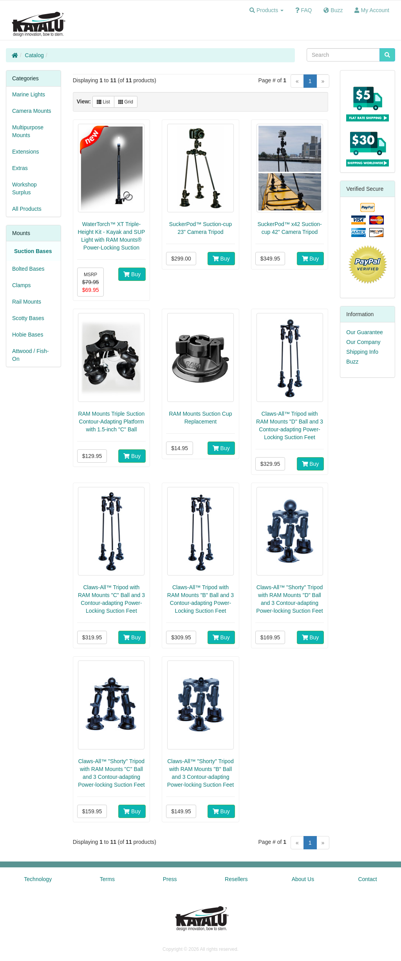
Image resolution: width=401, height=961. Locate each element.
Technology (38, 879)
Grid (125, 102)
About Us (303, 879)
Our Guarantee (364, 332)
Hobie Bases (27, 334)
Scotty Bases (28, 318)
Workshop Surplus (24, 188)
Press (170, 879)
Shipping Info (362, 352)
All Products (27, 209)
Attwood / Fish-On (30, 355)
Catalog (34, 55)
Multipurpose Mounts (27, 131)
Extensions (25, 151)
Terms (107, 879)
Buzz (352, 361)
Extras (20, 168)
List (103, 102)
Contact (367, 879)
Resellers (236, 879)
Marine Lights (28, 94)
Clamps (21, 285)
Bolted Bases (28, 269)
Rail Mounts (26, 302)
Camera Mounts (31, 111)
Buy (132, 274)
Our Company (363, 342)
